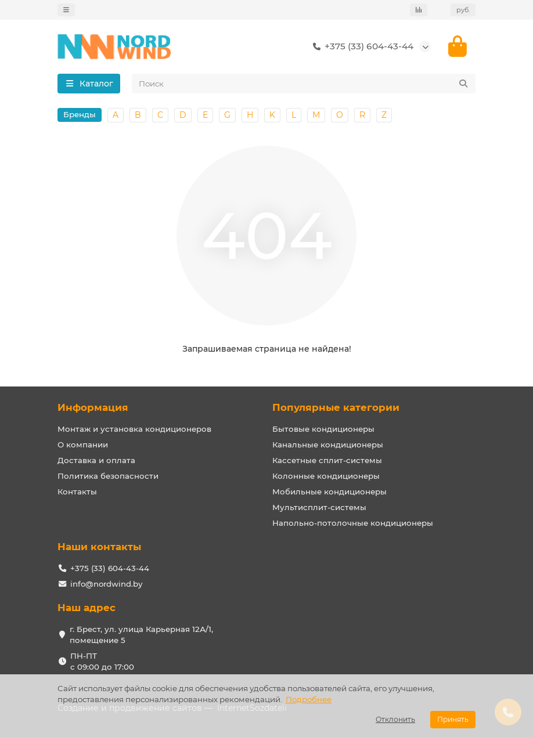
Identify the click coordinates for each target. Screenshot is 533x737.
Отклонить (395, 719)
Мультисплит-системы (319, 507)
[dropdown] (66, 9)
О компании (82, 444)
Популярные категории (335, 407)
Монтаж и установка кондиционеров (134, 428)
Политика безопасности (108, 476)
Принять (453, 719)
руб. (463, 10)
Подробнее (309, 699)
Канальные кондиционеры (327, 444)
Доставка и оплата (96, 460)
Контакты (77, 491)
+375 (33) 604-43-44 (360, 46)
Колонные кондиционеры (326, 476)
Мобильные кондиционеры (329, 491)
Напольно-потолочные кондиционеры (352, 523)
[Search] (304, 83)
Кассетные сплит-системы (327, 460)
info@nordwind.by (106, 583)
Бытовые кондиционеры (323, 428)
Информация (92, 407)
